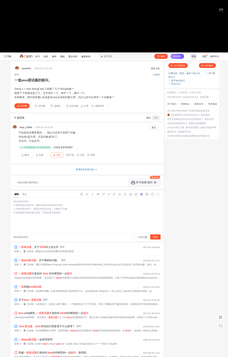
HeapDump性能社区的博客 (28, 217)
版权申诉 (171, 71)
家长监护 (209, 59)
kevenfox (26, 8)
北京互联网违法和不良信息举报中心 (185, 59)
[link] (16, 14)
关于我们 (171, 43)
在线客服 (204, 37)
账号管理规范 (192, 67)
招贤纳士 (185, 43)
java (62, 186)
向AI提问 (207, 5)
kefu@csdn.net (190, 37)
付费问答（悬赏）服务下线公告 (184, 13)
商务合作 (198, 43)
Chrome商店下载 (175, 67)
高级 (30, 226)
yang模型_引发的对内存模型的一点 (53, 252)
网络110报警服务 (197, 63)
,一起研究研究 (36, 279)
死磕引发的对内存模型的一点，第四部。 (54, 292)
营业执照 (205, 54)
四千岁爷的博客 (22, 296)
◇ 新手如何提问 (176, 20)
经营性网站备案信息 (199, 50)
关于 (30, 239)
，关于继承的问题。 (39, 200)
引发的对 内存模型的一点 (45, 213)
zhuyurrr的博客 (21, 336)
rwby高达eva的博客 (24, 257)
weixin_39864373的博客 (26, 323)
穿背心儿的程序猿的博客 (26, 349)
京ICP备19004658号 (177, 50)
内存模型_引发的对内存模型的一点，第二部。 (63, 332)
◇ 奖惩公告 (174, 23)
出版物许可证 (184, 71)
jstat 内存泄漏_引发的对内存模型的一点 (53, 305)
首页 (16, 14)
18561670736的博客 (24, 310)
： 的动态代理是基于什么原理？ (47, 266)
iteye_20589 (26, 67)
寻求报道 (212, 43)
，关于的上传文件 (38, 186)
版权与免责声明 (208, 67)
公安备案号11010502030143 (184, 54)
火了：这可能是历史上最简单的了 (51, 345)
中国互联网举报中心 (177, 63)
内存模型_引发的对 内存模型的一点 (58, 318)
